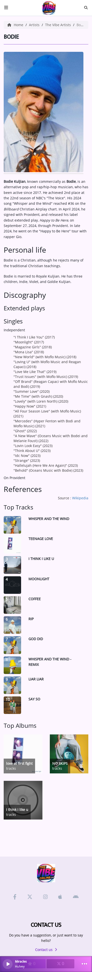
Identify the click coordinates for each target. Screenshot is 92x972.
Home (15, 24)
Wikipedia (80, 498)
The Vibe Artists (58, 24)
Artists (34, 24)
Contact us (46, 949)
